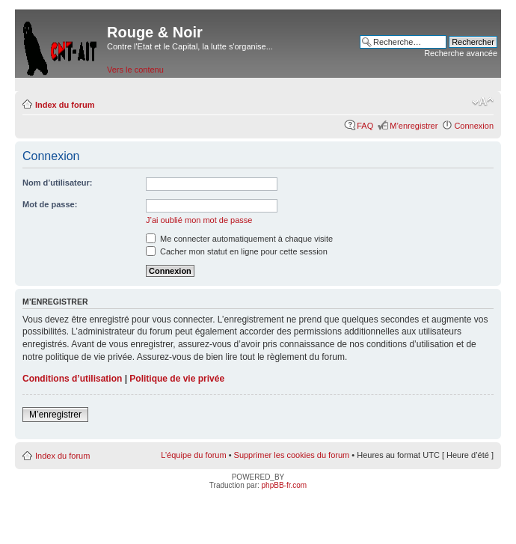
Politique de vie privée (176, 378)
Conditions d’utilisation (72, 378)
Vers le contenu (135, 69)
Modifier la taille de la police (483, 102)
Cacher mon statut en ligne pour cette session (237, 251)
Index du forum (64, 104)
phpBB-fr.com (284, 485)
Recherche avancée (460, 53)
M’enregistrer (413, 125)
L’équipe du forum (193, 454)
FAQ (365, 125)
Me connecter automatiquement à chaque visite (239, 238)
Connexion (474, 125)
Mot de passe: (49, 204)
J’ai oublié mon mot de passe (199, 220)
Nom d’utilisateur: (57, 182)
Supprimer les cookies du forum (292, 454)
